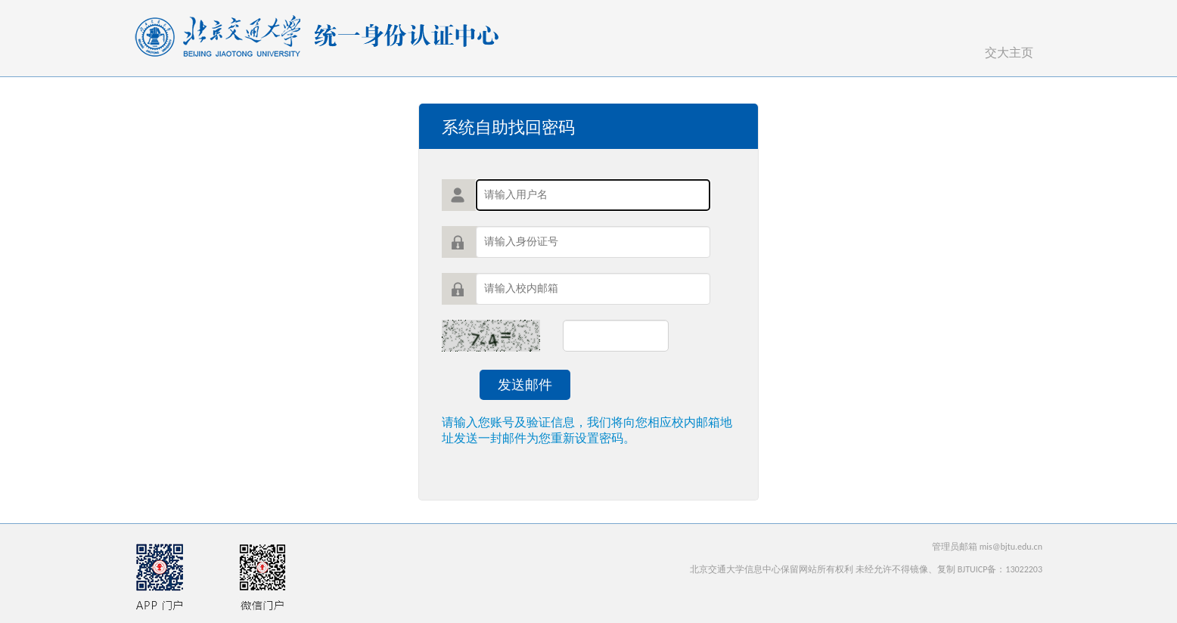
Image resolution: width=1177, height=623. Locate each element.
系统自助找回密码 (508, 127)
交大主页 (1009, 52)
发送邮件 (525, 384)
